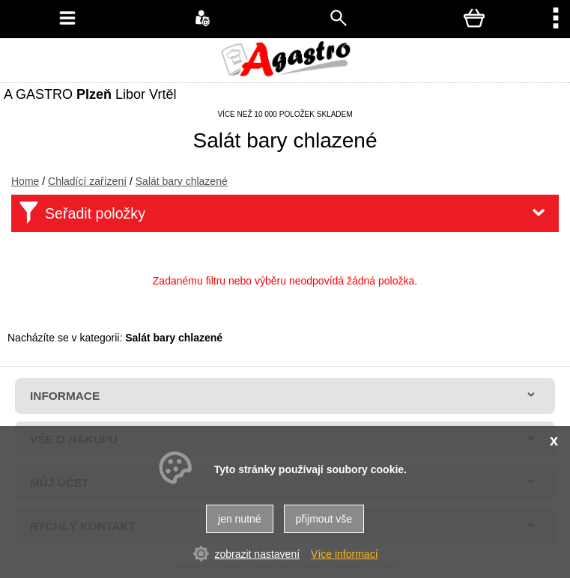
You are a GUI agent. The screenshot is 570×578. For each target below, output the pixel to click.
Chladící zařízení (87, 181)
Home (25, 181)
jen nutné (239, 519)
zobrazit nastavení (257, 554)
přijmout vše (324, 519)
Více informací (344, 554)
